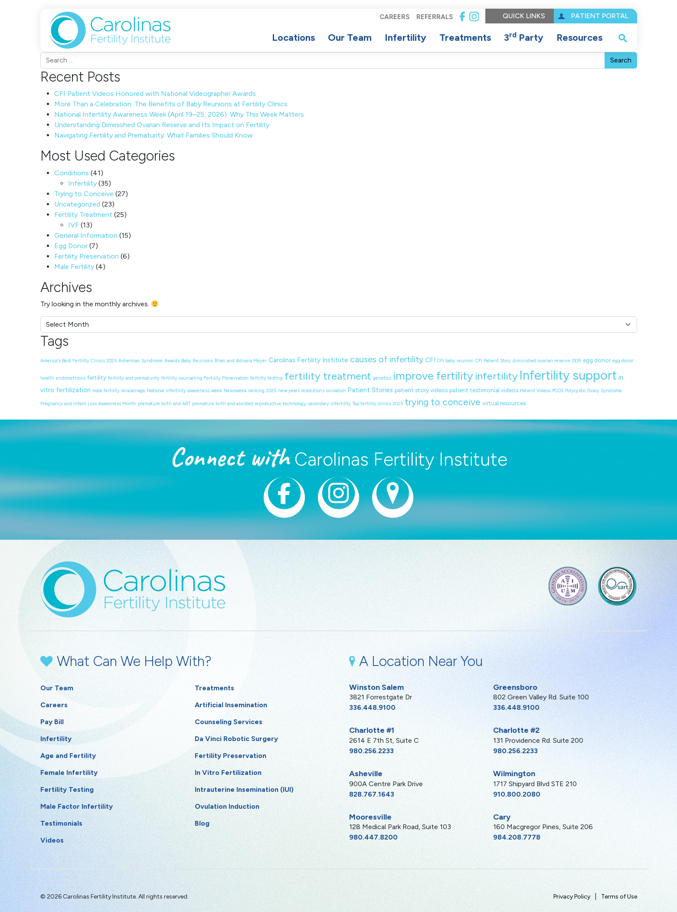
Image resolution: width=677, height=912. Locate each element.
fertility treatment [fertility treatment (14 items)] (328, 376)
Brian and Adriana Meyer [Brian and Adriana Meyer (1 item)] (241, 361)
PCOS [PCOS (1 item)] (557, 391)
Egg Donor (71, 246)
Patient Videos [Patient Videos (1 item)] (535, 391)
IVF (73, 225)
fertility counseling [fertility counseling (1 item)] (181, 378)
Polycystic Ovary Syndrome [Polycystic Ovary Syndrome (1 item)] (593, 391)
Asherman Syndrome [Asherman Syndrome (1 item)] (140, 361)
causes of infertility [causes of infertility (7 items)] (386, 359)
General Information (86, 235)
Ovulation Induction (227, 806)
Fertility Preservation (86, 256)
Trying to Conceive (84, 194)
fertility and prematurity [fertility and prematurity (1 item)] (134, 378)
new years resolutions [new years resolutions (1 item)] (301, 391)
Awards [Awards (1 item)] (172, 361)
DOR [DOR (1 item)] (576, 361)
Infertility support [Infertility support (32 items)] (568, 375)
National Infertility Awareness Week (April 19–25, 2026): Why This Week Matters (179, 114)
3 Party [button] (523, 36)
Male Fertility (74, 266)
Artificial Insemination (231, 705)
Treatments (465, 37)
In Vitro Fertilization (228, 772)
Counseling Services (228, 722)
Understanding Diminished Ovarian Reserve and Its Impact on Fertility (161, 125)
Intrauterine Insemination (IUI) (244, 789)
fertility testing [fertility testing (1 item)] (266, 378)
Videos (52, 840)
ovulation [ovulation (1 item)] (336, 391)
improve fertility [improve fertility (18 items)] (433, 375)
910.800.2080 (516, 794)
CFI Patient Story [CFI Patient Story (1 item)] (493, 361)
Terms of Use (619, 896)
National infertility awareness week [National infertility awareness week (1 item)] (184, 391)
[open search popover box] (622, 38)
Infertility (405, 37)
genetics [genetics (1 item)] (382, 378)
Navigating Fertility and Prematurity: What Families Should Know (153, 135)
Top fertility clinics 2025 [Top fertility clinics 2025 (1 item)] (378, 404)
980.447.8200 (373, 837)
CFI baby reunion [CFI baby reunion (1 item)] (455, 361)
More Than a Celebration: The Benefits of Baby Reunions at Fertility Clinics (171, 104)
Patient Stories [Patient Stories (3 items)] (370, 390)
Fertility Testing (67, 789)
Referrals (434, 17)
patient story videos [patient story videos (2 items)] (421, 390)
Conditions (71, 173)
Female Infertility (69, 772)
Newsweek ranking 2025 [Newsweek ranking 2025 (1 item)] (250, 391)
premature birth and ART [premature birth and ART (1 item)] (164, 404)
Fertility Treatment (83, 214)
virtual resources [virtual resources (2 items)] (504, 403)
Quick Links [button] (524, 16)
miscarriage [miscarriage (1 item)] (133, 391)
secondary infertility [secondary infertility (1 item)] (329, 404)
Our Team (350, 37)
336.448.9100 (372, 707)
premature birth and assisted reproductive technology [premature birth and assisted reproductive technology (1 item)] (249, 404)
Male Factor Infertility (76, 806)
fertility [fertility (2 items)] (96, 377)
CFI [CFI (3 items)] (430, 360)
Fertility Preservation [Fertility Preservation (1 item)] (226, 378)
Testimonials (61, 823)
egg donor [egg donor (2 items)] (597, 360)
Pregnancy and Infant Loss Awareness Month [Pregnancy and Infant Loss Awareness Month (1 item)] (88, 404)
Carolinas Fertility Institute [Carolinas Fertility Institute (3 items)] (308, 360)
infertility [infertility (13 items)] (496, 376)
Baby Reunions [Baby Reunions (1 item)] (197, 361)
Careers (394, 17)
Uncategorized (77, 204)
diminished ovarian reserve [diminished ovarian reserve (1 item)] (541, 361)
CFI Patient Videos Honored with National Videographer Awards (155, 93)
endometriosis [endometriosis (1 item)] (70, 378)
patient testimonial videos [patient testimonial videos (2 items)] (483, 390)
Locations (293, 37)
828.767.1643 (371, 794)
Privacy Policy (571, 896)
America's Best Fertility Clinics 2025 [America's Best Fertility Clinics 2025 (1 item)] (78, 361)
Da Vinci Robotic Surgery (236, 739)
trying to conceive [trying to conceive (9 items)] (443, 402)
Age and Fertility (68, 755)
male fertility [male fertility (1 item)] (106, 391)
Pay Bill (52, 722)
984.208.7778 (516, 837)
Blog (202, 823)
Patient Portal (599, 16)
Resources (579, 37)
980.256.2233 (371, 751)
